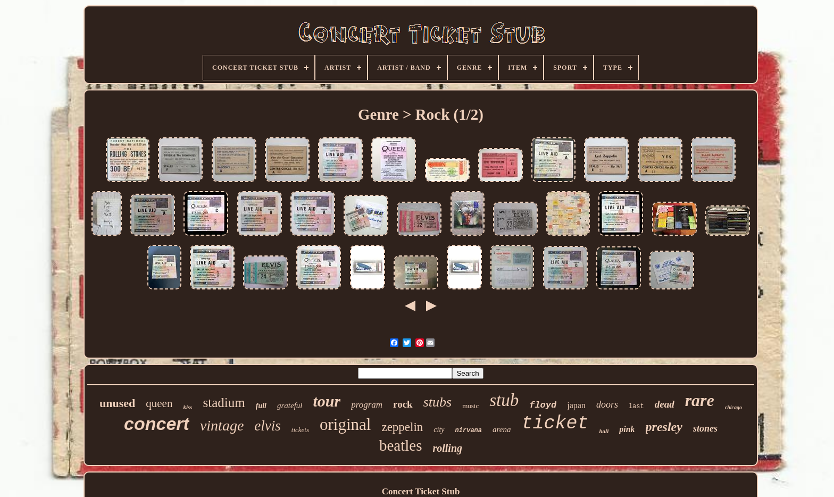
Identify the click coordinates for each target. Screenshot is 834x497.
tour (326, 401)
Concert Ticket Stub (421, 491)
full (261, 406)
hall (603, 431)
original (345, 424)
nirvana (468, 430)
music (470, 406)
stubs (437, 402)
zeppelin (402, 427)
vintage (222, 425)
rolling (447, 448)
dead (664, 404)
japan (576, 405)
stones (705, 428)
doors (607, 404)
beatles (400, 445)
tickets (300, 430)
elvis (267, 426)
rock (403, 404)
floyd (542, 405)
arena (502, 429)
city (438, 430)
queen (159, 403)
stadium (224, 402)
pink (627, 429)
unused (117, 403)
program (366, 405)
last (636, 406)
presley (664, 427)
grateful (290, 405)
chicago (733, 407)
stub (504, 400)
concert (156, 423)
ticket (554, 423)
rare (699, 400)
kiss (187, 407)
